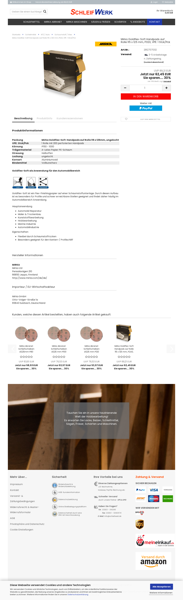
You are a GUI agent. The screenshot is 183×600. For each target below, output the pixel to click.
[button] (125, 88)
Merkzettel (167, 2)
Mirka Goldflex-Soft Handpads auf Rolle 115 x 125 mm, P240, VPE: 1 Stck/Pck (124, 349)
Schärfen (120, 21)
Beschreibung (23, 118)
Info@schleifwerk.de (112, 516)
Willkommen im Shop (20, 2)
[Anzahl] (145, 88)
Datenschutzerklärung (78, 594)
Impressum (16, 484)
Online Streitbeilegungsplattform (72, 506)
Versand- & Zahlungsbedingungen (22, 498)
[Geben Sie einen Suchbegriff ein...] (45, 11)
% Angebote (137, 21)
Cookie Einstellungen (21, 529)
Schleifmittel (31, 21)
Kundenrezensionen (70, 118)
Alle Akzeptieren (162, 586)
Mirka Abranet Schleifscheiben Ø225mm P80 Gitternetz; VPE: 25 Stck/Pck (26, 349)
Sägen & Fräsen (100, 21)
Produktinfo (44, 118)
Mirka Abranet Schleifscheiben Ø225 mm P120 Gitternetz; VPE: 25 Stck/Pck (92, 349)
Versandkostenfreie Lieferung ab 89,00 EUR (53, 2)
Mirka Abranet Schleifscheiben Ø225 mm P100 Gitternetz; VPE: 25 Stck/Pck (59, 349)
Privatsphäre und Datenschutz (27, 524)
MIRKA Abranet (53, 21)
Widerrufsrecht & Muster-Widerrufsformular (24, 510)
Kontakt (154, 21)
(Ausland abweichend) (154, 62)
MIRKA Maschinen (76, 21)
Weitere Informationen (161, 592)
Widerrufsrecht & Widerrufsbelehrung (66, 485)
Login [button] (154, 2)
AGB (12, 518)
